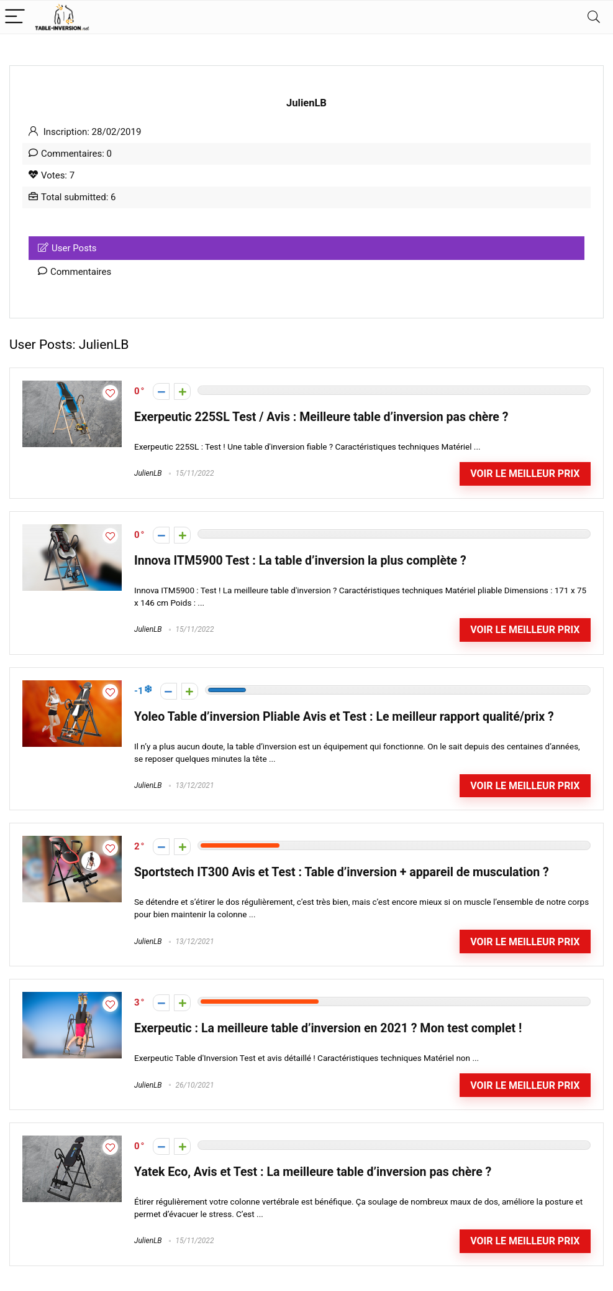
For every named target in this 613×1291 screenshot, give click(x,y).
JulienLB (148, 473)
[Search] (594, 17)
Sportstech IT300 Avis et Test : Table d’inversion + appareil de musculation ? (341, 872)
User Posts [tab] (67, 248)
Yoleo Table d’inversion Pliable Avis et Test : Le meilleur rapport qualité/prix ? (344, 717)
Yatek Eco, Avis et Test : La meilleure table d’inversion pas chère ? (312, 1172)
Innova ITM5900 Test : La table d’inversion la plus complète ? (300, 560)
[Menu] (15, 17)
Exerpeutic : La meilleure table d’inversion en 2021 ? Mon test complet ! (328, 1028)
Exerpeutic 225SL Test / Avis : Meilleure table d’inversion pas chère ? (321, 417)
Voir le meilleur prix (524, 473)
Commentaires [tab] (74, 271)
